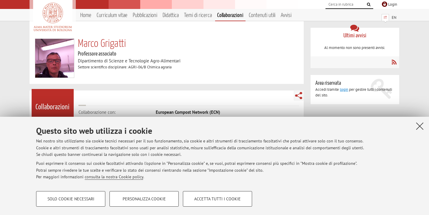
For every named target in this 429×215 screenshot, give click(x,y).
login (344, 89)
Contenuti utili (262, 15)
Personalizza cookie (144, 199)
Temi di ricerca (198, 15)
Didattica (171, 15)
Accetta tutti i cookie (217, 199)
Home (85, 15)
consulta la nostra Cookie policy (114, 176)
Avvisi (286, 15)
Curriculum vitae (112, 15)
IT (385, 17)
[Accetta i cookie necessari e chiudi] (420, 126)
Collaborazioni (230, 15)
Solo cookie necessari (70, 199)
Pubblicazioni (145, 15)
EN (394, 17)
